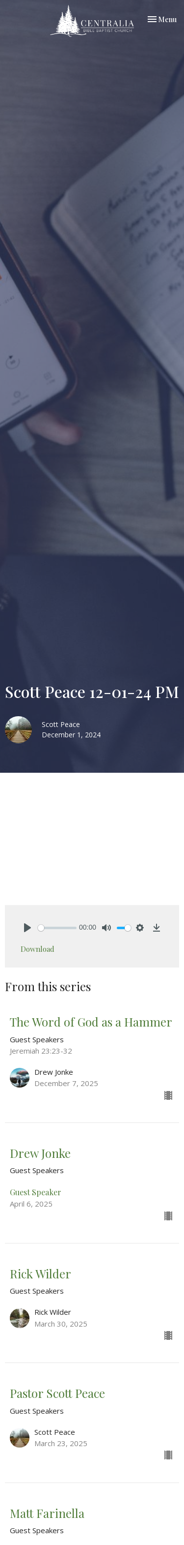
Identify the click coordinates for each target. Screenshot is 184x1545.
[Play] (27, 928)
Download (37, 949)
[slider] (57, 928)
